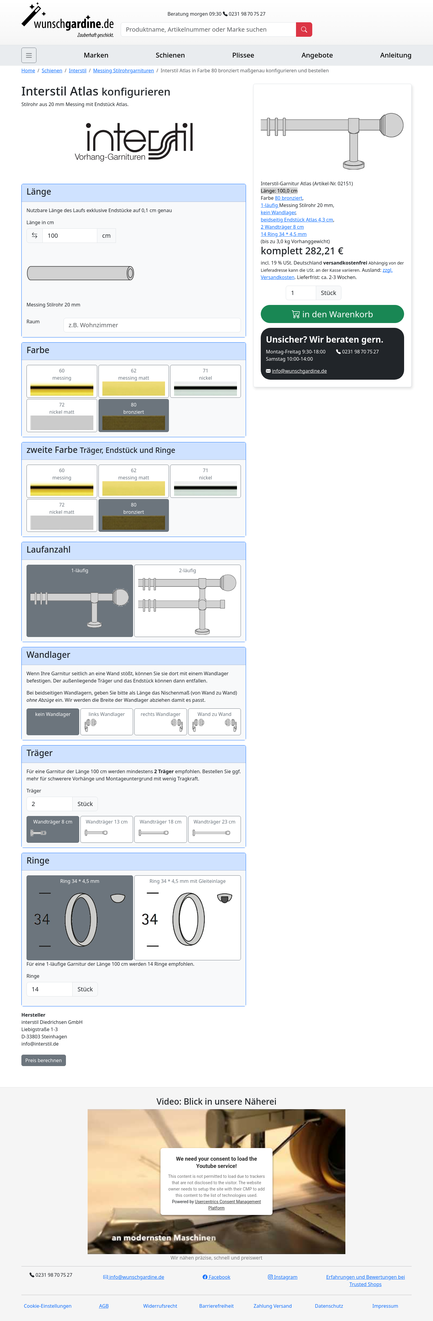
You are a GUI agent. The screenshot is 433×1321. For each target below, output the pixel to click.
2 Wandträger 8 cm (282, 227)
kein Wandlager (52, 722)
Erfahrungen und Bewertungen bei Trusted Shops (365, 1281)
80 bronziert (288, 198)
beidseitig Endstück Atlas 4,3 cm (297, 219)
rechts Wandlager (160, 722)
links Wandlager (106, 722)
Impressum (385, 1306)
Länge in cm (40, 222)
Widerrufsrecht (160, 1306)
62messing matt (133, 381)
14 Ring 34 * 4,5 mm (284, 234)
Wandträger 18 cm (160, 829)
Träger (33, 790)
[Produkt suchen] (304, 29)
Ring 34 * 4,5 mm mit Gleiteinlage (187, 918)
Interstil (77, 70)
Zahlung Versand (273, 1306)
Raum (33, 321)
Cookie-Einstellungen (47, 1306)
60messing (61, 381)
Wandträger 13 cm (106, 829)
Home (28, 70)
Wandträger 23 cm (214, 829)
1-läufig (79, 601)
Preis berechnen (43, 1060)
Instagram (282, 1277)
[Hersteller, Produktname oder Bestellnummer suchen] (208, 29)
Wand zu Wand (214, 722)
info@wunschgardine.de (299, 371)
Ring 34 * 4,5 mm (79, 918)
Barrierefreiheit (216, 1306)
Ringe (32, 976)
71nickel (205, 381)
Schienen (170, 55)
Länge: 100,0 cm (279, 190)
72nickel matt (61, 415)
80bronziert (133, 415)
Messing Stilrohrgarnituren (123, 70)
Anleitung (396, 55)
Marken (96, 55)
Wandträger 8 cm (52, 829)
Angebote (317, 55)
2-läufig (187, 601)
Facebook (216, 1277)
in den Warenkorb (332, 314)
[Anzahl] (301, 293)
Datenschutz (329, 1306)
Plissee (243, 55)
